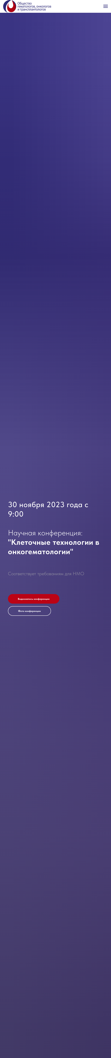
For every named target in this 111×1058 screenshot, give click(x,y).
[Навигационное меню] (105, 6)
